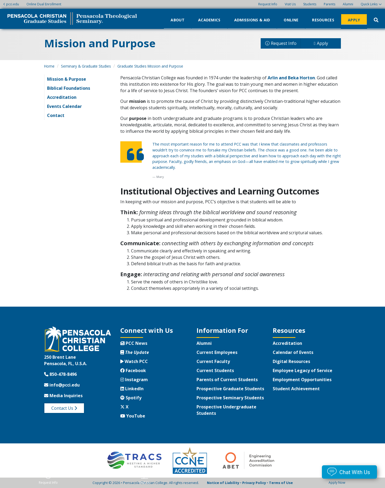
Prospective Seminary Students (230, 398)
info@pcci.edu (62, 385)
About (177, 19)
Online (291, 19)
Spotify (130, 398)
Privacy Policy (254, 482)
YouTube (132, 416)
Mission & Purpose (66, 79)
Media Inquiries (63, 396)
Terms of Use (281, 482)
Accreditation (61, 97)
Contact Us (64, 408)
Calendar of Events (293, 352)
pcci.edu (11, 4)
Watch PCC (134, 361)
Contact (55, 115)
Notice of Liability (223, 482)
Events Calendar (64, 106)
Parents (329, 4)
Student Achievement (296, 389)
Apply (354, 19)
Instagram (134, 379)
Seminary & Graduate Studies (86, 66)
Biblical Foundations (68, 88)
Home (49, 66)
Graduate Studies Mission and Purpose (150, 66)
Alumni (348, 4)
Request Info (267, 4)
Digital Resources (291, 361)
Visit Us (290, 4)
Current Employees (217, 352)
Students (309, 4)
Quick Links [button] (369, 4)
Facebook (133, 370)
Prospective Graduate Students (230, 389)
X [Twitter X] (124, 407)
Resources (323, 19)
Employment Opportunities (302, 379)
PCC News (133, 343)
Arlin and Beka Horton (291, 78)
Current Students (215, 370)
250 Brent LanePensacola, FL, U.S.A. (65, 360)
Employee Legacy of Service (302, 370)
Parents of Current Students (227, 379)
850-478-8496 (60, 374)
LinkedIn (132, 389)
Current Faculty (213, 361)
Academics (209, 19)
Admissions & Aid (252, 19)
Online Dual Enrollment (43, 4)
